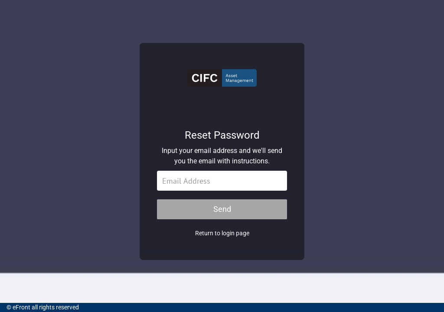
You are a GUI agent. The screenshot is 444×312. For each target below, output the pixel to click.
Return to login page (222, 233)
